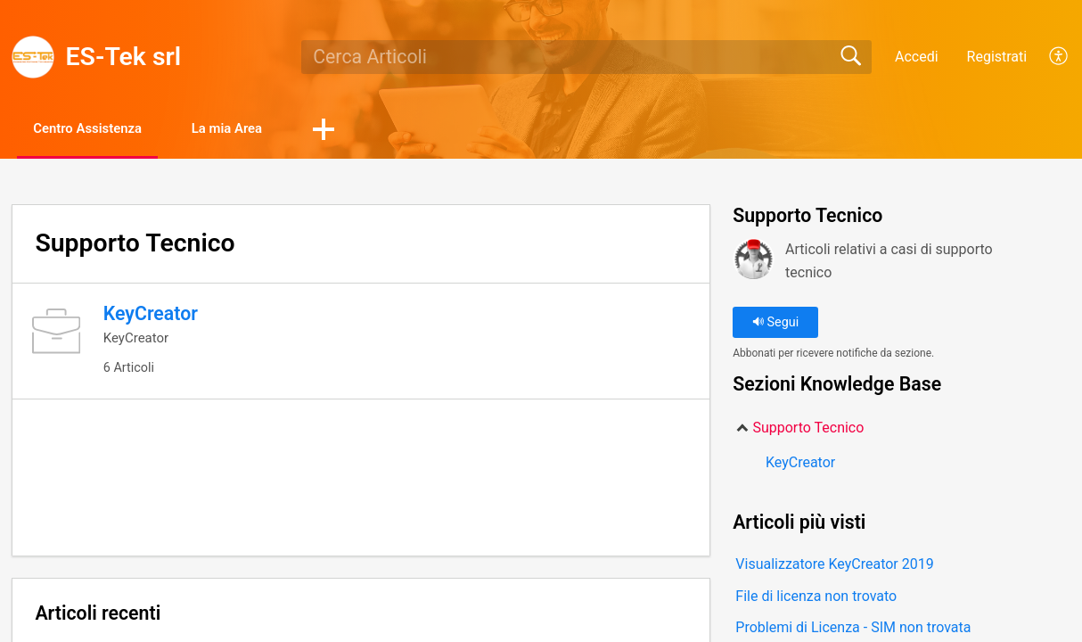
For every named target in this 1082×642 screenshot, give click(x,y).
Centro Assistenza (101, 129)
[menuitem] (1048, 57)
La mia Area (260, 129)
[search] (586, 57)
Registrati (997, 56)
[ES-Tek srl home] (33, 57)
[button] (365, 131)
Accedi (917, 56)
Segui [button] (775, 324)
